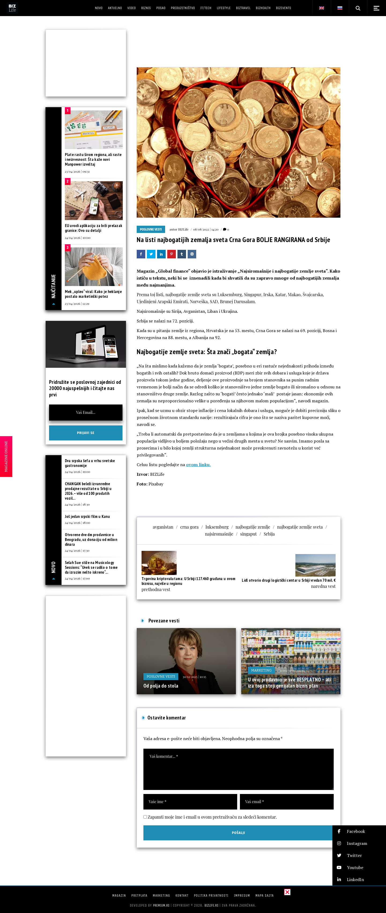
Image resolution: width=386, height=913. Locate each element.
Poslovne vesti (151, 229)
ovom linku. (198, 464)
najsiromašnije (219, 534)
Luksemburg (229, 294)
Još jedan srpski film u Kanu (87, 516)
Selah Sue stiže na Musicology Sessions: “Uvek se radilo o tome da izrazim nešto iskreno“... (91, 567)
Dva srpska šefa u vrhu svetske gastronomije (90, 463)
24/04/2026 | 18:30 (77, 504)
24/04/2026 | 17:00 (77, 578)
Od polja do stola (160, 685)
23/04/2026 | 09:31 (77, 171)
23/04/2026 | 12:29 (77, 303)
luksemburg (217, 527)
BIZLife (183, 229)
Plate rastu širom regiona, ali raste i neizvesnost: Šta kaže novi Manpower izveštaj (93, 159)
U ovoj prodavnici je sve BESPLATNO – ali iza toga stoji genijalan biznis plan (289, 682)
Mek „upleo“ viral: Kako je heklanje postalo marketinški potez (93, 294)
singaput (248, 534)
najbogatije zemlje (253, 527)
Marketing (261, 670)
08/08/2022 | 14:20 (205, 229)
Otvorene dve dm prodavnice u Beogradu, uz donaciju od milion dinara (91, 539)
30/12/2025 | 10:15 (194, 676)
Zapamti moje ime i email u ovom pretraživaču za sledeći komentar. (212, 817)
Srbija (269, 534)
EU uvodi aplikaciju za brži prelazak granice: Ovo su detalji (94, 228)
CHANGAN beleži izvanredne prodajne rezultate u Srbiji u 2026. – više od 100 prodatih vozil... (88, 491)
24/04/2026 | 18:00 (77, 522)
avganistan (163, 527)
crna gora (189, 527)
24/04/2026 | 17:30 (77, 550)
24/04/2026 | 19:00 (77, 471)
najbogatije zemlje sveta (300, 527)
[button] (359, 831)
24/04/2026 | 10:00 (78, 237)
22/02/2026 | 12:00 (292, 670)
